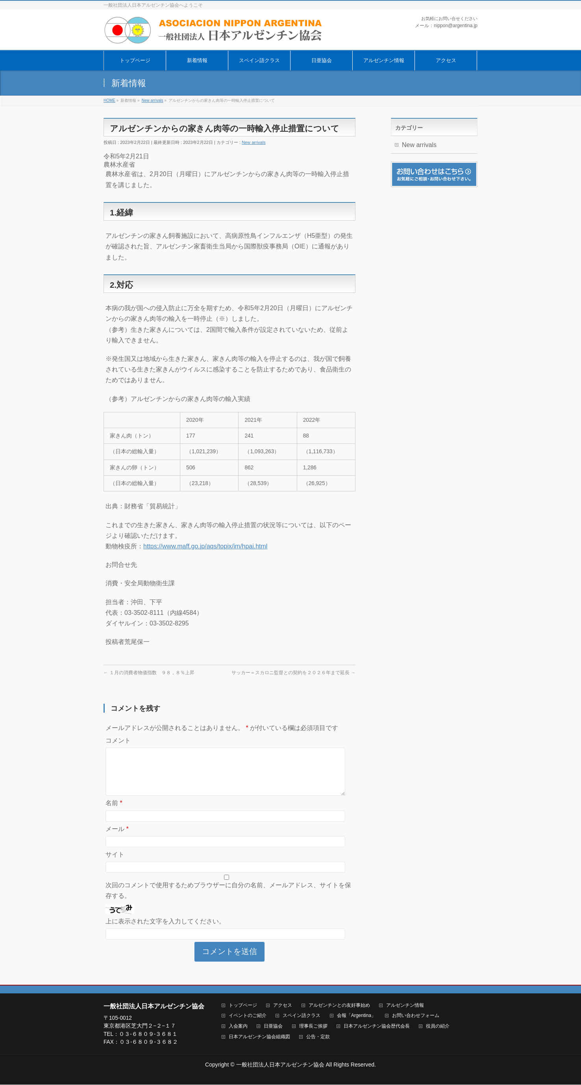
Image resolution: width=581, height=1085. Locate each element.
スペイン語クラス (301, 1016)
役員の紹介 (438, 1026)
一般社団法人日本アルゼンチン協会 (280, 1065)
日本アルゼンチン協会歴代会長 (377, 1026)
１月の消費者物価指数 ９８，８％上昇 (149, 672)
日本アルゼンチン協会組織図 (259, 1037)
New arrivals (254, 142)
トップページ (243, 1005)
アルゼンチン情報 (405, 1005)
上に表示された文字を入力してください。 (165, 930)
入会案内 (238, 1026)
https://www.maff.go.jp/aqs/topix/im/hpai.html (205, 546)
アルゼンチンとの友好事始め (339, 1005)
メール (117, 838)
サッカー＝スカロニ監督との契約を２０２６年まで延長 (293, 672)
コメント (118, 740)
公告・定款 (318, 1037)
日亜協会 (273, 1026)
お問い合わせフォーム (415, 1016)
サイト (114, 864)
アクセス (282, 1005)
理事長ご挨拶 (313, 1026)
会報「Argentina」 (356, 1016)
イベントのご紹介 (247, 1016)
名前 (113, 812)
